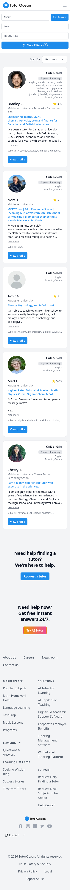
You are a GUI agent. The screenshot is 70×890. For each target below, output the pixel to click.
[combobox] (25, 17)
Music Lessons (13, 722)
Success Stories (13, 781)
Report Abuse (35, 879)
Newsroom (49, 657)
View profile (17, 159)
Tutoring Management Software (47, 740)
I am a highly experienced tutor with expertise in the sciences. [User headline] (30, 484)
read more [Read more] (13, 145)
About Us (9, 657)
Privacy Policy (27, 871)
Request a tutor (35, 576)
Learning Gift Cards (16, 762)
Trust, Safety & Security (35, 864)
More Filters (35, 45)
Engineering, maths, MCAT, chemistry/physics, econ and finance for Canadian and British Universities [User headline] (32, 120)
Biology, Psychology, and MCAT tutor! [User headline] (31, 305)
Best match (55, 59)
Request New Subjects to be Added (48, 793)
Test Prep (9, 715)
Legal (48, 871)
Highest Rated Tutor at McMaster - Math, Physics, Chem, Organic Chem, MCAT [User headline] (33, 392)
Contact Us (10, 665)
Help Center (46, 805)
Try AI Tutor (35, 630)
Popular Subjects (15, 688)
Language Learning (16, 708)
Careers (29, 657)
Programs (10, 730)
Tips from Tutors (14, 789)
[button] (35, 26)
